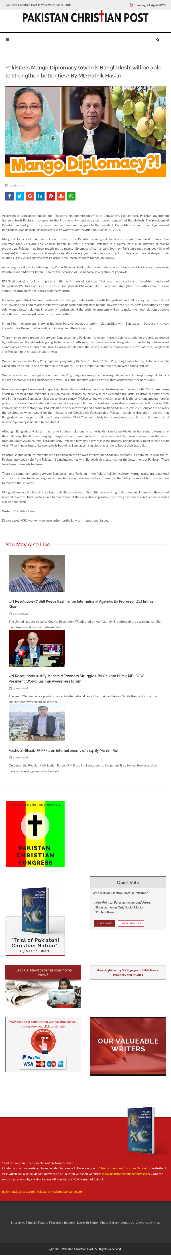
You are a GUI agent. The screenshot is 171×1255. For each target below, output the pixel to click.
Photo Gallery (110, 1222)
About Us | (128, 1222)
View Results (131, 923)
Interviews (18, 1222)
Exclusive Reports (63, 1222)
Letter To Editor (88, 1222)
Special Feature (38, 1222)
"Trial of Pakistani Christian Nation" (123, 1168)
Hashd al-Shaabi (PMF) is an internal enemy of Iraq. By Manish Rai (63, 750)
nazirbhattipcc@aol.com (18, 1191)
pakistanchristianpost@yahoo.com (60, 1191)
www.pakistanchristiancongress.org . (126, 1174)
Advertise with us (148, 1222)
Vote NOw (104, 923)
